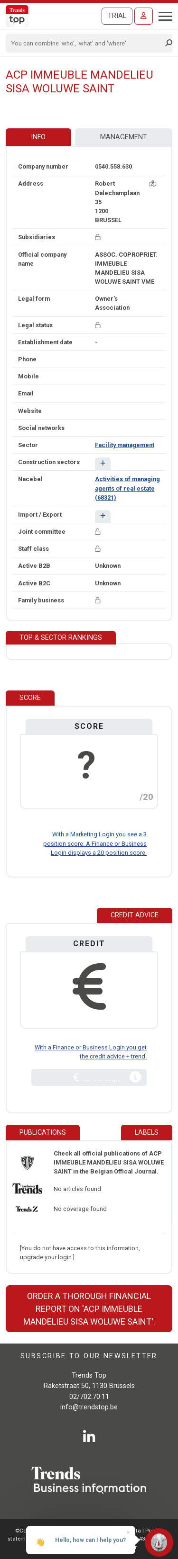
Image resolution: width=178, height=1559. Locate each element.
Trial (117, 16)
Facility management (124, 444)
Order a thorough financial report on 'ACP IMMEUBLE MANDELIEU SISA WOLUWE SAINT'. (89, 1308)
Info (38, 137)
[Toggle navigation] (162, 15)
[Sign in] (143, 16)
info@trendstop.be (89, 1407)
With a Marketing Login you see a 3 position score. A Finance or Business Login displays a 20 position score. (95, 843)
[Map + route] (153, 183)
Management (123, 137)
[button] (103, 463)
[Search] (86, 43)
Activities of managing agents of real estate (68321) (127, 488)
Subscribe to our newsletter (89, 1356)
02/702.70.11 (89, 1397)
